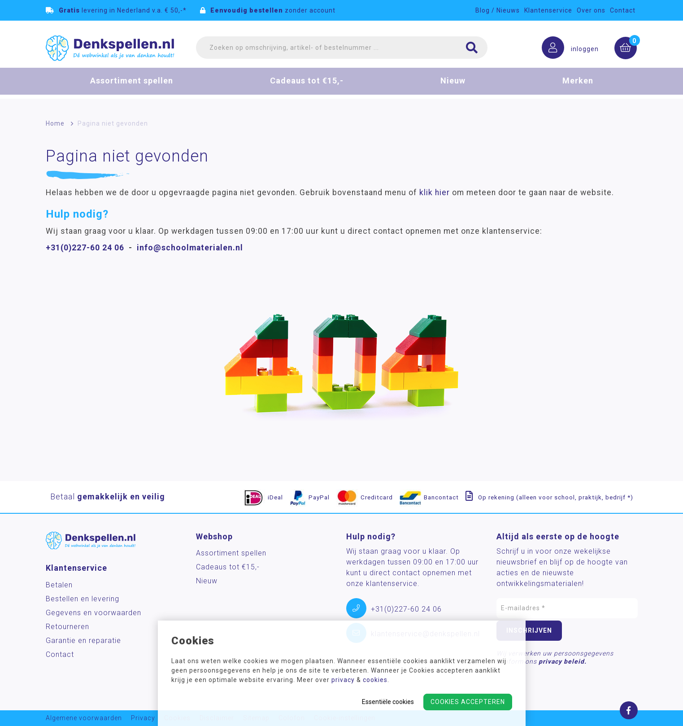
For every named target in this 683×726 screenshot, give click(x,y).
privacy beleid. (563, 661)
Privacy (143, 718)
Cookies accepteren (468, 701)
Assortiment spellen (131, 87)
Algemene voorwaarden (84, 718)
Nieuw (452, 87)
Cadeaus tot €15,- (307, 87)
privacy (343, 679)
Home (55, 123)
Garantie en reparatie (83, 640)
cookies (375, 679)
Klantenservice (548, 10)
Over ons (591, 10)
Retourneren (67, 626)
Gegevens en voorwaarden (93, 612)
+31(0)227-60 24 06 (85, 247)
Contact (622, 10)
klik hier (434, 192)
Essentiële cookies (388, 701)
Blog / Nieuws (497, 10)
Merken (577, 87)
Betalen (59, 585)
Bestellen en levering (82, 599)
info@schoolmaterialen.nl (190, 247)
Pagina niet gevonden (113, 123)
